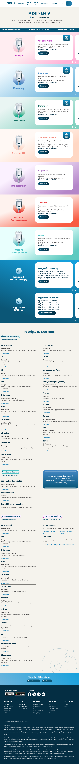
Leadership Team (53, 709)
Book (68, 3)
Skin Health (47, 681)
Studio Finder (22, 704)
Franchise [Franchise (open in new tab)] (54, 3)
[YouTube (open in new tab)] (43, 694)
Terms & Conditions (38, 711)
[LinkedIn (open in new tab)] (39, 694)
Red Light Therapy (8, 706)
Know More (29, 3)
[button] (12, 30)
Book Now (43, 53)
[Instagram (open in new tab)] (34, 694)
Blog (50, 704)
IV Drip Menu (36, 706)
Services (21, 3)
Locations (44, 3)
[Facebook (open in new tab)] (29, 694)
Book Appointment (38, 704)
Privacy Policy (36, 713)
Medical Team (52, 706)
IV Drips (6, 713)
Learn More (5, 354)
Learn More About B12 (49, 532)
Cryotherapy (7, 704)
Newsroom (52, 711)
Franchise (66, 704)
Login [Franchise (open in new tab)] (62, 3)
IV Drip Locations (23, 709)
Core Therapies (33, 681)
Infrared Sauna (7, 709)
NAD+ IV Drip (7, 715)
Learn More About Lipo (50, 545)
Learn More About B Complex (65, 532)
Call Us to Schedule (47, 313)
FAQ (34, 709)
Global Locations (23, 706)
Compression (7, 711)
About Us (36, 3)
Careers (65, 706)
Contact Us (52, 713)
